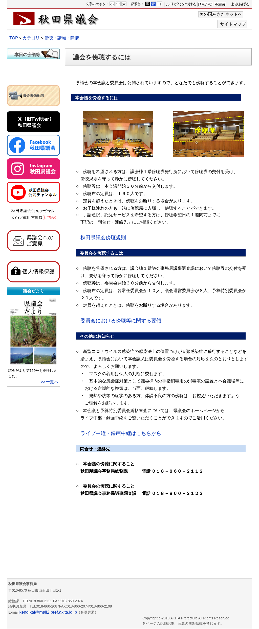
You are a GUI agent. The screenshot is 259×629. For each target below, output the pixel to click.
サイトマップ (233, 24)
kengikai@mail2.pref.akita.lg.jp (48, 612)
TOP (13, 38)
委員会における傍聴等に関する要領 (120, 320)
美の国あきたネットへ (220, 14)
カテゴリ (31, 38)
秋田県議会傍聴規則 (103, 237)
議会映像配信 (33, 95)
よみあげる (240, 4)
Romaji (220, 4)
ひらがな (205, 4)
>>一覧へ (49, 381)
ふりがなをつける (181, 4)
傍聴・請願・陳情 (62, 38)
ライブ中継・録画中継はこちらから (120, 433)
